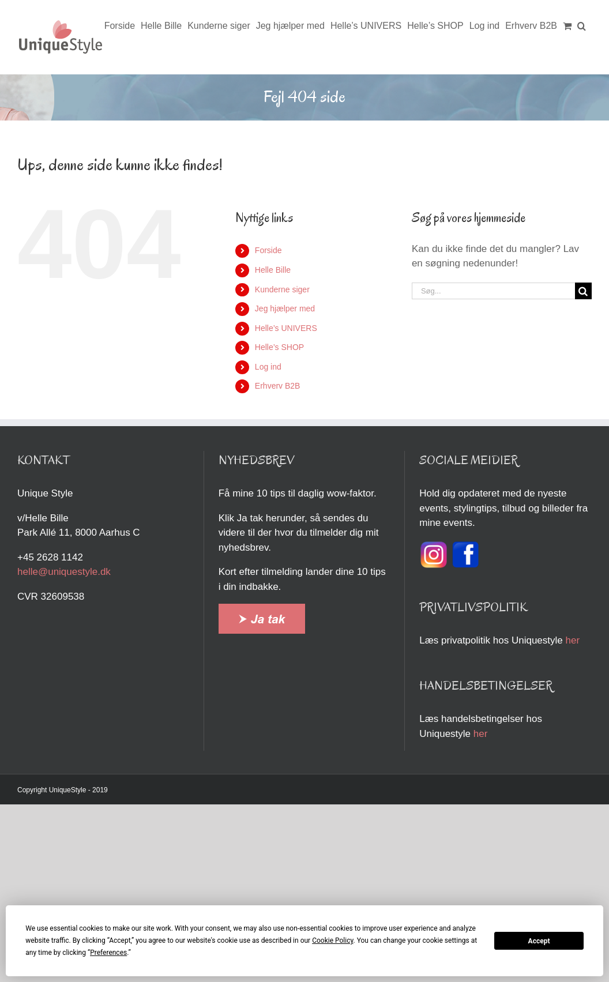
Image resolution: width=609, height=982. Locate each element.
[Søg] (583, 291)
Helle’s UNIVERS (286, 328)
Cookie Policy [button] (332, 940)
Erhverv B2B (277, 385)
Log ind (268, 366)
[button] (581, 26)
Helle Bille (273, 269)
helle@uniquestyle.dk (64, 571)
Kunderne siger (282, 289)
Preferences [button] (108, 953)
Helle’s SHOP (279, 347)
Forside (268, 250)
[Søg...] (493, 291)
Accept (539, 941)
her (572, 640)
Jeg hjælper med (285, 308)
